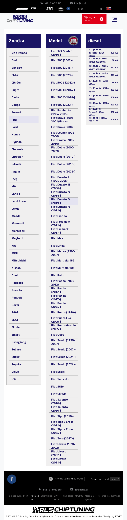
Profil (26, 495)
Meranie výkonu (89, 497)
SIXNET (118, 516)
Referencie (104, 495)
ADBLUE (79, 495)
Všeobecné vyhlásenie (41, 516)
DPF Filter (57, 497)
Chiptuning (46, 495)
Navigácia (68, 495)
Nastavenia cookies (92, 516)
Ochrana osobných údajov (68, 516)
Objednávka (15, 495)
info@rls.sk (80, 3)
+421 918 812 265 (53, 3)
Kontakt (115, 495)
